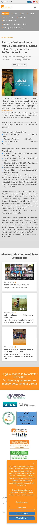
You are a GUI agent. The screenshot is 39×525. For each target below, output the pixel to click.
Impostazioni (22, 508)
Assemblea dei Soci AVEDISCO (16, 285)
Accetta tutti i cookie (22, 514)
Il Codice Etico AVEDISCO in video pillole (14, 24)
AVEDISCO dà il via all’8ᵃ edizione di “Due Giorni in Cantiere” (18, 350)
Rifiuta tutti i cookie (22, 518)
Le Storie (31, 14)
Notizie (6, 14)
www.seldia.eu (7, 110)
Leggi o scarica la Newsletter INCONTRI (20, 376)
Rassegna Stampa (8, 17)
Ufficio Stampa (22, 17)
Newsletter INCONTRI (9, 21)
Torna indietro (8, 37)
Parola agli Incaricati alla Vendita (12, 28)
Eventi (15, 14)
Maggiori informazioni (22, 502)
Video (22, 14)
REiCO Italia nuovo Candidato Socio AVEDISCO (18, 316)
